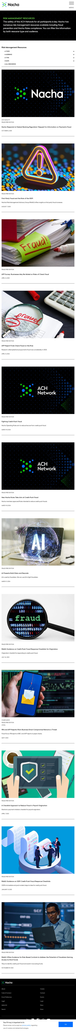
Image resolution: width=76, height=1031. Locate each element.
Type (7, 57)
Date (7, 61)
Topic (8, 51)
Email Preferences (7, 997)
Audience (9, 54)
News (41, 1005)
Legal (3, 1001)
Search (3, 1009)
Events (42, 997)
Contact (42, 993)
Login (41, 1001)
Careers (42, 989)
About (3, 989)
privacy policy (26, 1025)
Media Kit (4, 1005)
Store (41, 1009)
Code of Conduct (6, 993)
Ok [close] (66, 1024)
